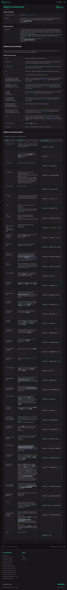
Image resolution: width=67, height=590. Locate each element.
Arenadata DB (6, 555)
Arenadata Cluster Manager (9, 566)
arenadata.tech (7, 584)
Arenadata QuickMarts (8, 559)
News (23, 555)
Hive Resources (43, 79)
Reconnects (20, 153)
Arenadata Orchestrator (8, 578)
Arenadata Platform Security (9, 568)
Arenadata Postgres (7, 564)
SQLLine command (30, 15)
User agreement (60, 587)
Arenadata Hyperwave (8, 557)
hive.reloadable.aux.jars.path (50, 117)
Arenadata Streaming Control (9, 570)
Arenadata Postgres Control (9, 574)
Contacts (24, 559)
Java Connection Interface (31, 449)
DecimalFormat (33, 358)
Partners (24, 557)
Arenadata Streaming (7, 561)
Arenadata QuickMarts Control (9, 572)
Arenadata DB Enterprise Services (10, 576)
